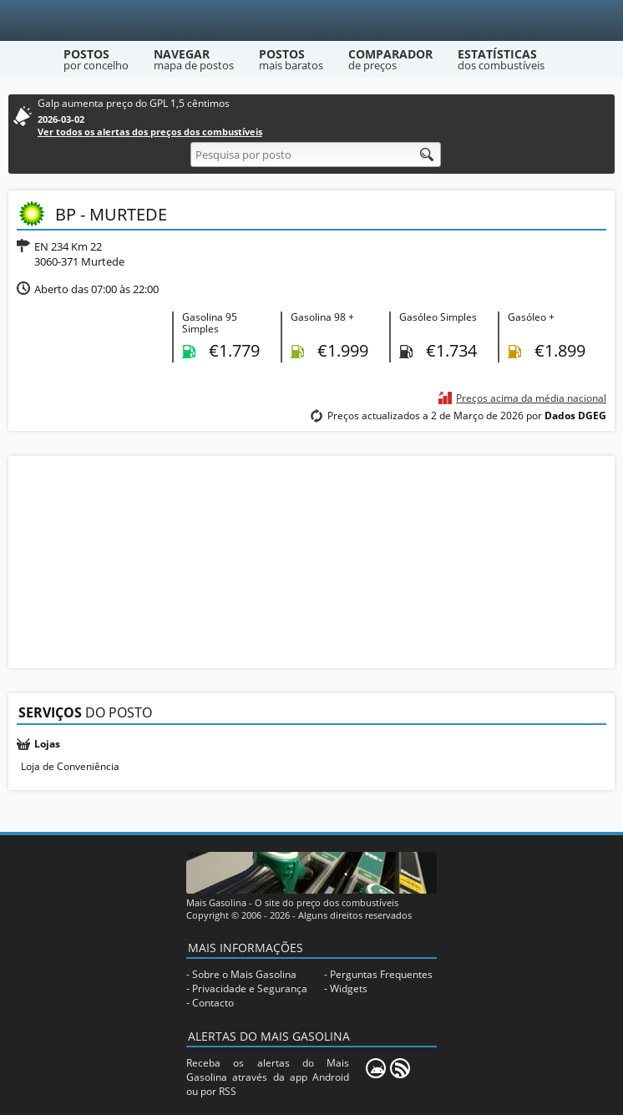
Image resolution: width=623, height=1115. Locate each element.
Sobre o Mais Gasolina (244, 974)
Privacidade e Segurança (249, 988)
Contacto (213, 1003)
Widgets (348, 988)
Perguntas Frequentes (381, 974)
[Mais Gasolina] (312, 20)
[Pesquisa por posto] (315, 154)
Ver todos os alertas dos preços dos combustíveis (150, 131)
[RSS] (400, 1068)
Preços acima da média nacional (531, 398)
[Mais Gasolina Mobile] (376, 1068)
